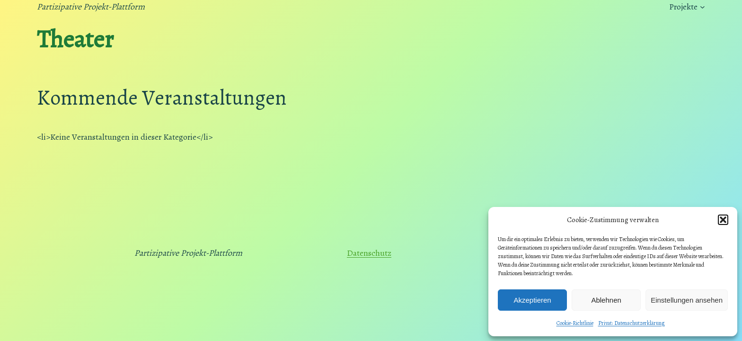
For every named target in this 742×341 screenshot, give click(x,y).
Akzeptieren (532, 300)
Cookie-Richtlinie (574, 323)
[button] (723, 219)
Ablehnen (606, 300)
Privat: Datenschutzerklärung (631, 323)
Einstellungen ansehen (687, 300)
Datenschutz (369, 253)
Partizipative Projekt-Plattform (91, 6)
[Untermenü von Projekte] (702, 6)
